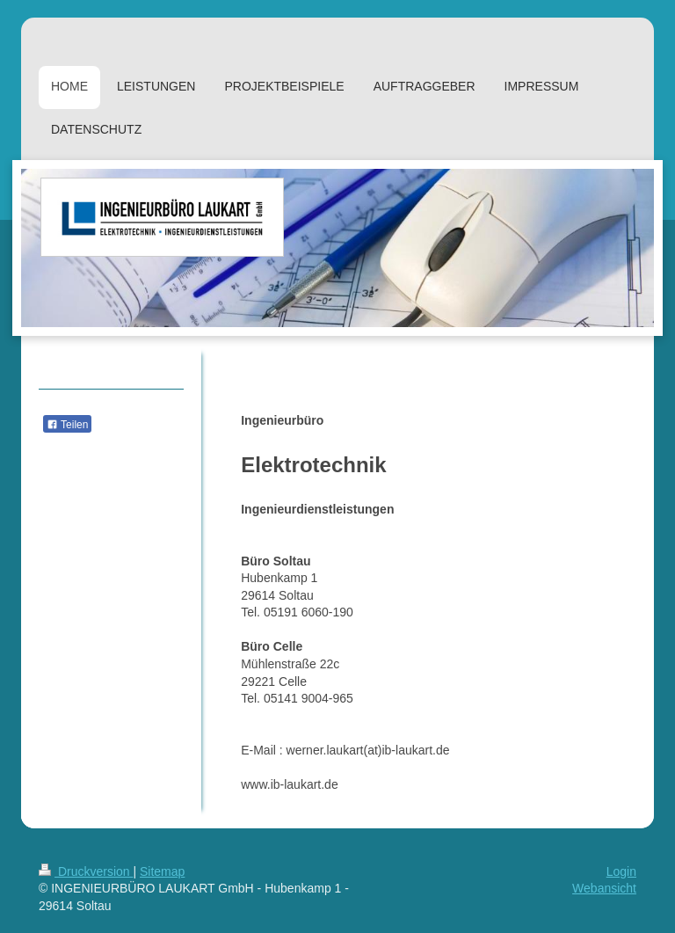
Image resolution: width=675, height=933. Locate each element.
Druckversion (86, 871)
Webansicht (604, 888)
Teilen (67, 425)
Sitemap (162, 871)
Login (621, 871)
